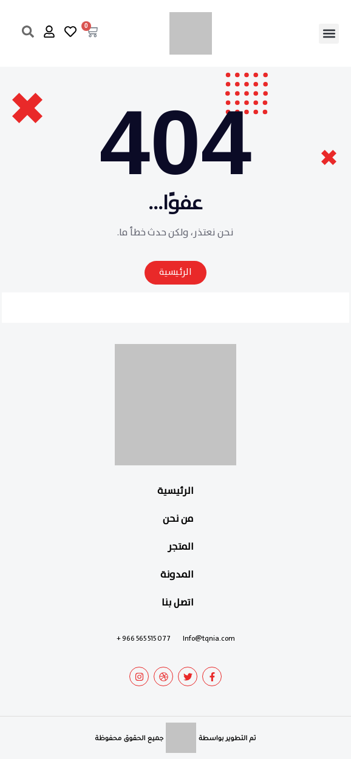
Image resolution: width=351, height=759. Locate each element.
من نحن (178, 519)
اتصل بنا (178, 602)
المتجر (181, 547)
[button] (329, 34)
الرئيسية (175, 491)
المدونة (177, 574)
